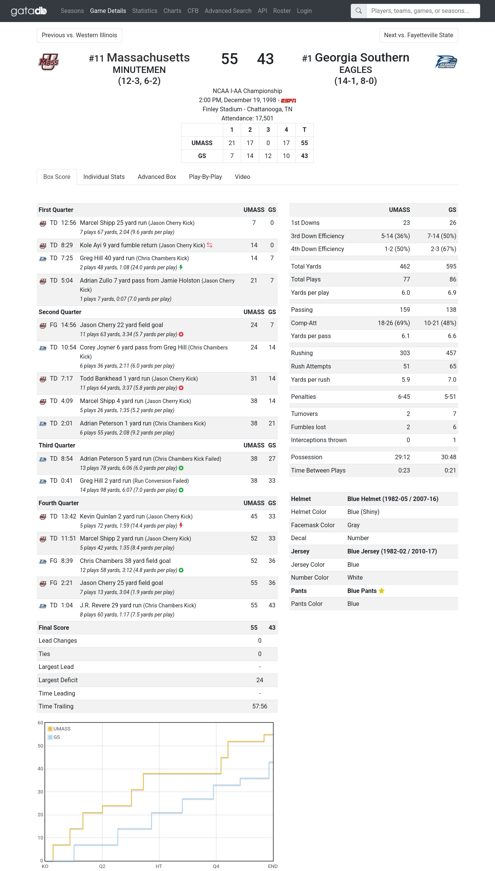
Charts (172, 10)
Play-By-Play (205, 176)
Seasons (72, 10)
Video (243, 176)
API (262, 10)
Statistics (145, 10)
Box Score (57, 176)
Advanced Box (157, 176)
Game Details (109, 10)
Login (304, 10)
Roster (282, 10)
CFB (193, 10)
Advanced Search (228, 10)
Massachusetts (148, 57)
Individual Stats (104, 176)
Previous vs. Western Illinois (79, 35)
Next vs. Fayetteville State (418, 35)
